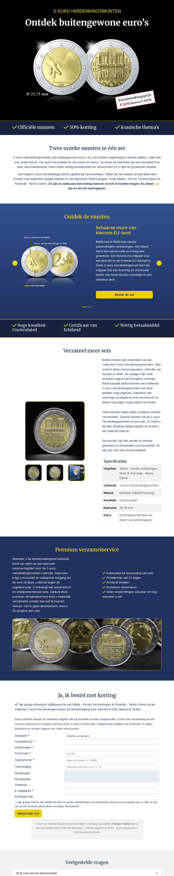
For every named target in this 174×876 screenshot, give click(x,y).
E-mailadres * (24, 790)
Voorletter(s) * (25, 741)
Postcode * (22, 753)
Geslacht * (22, 735)
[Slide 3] (76, 472)
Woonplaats (23, 779)
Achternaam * (24, 747)
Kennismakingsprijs (135, 100)
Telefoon (21, 785)
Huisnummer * (25, 760)
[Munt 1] (89, 307)
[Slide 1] (33, 472)
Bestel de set (124, 295)
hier (157, 183)
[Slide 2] (55, 472)
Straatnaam (22, 773)
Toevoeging (23, 766)
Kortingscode (24, 796)
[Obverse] (84, 307)
